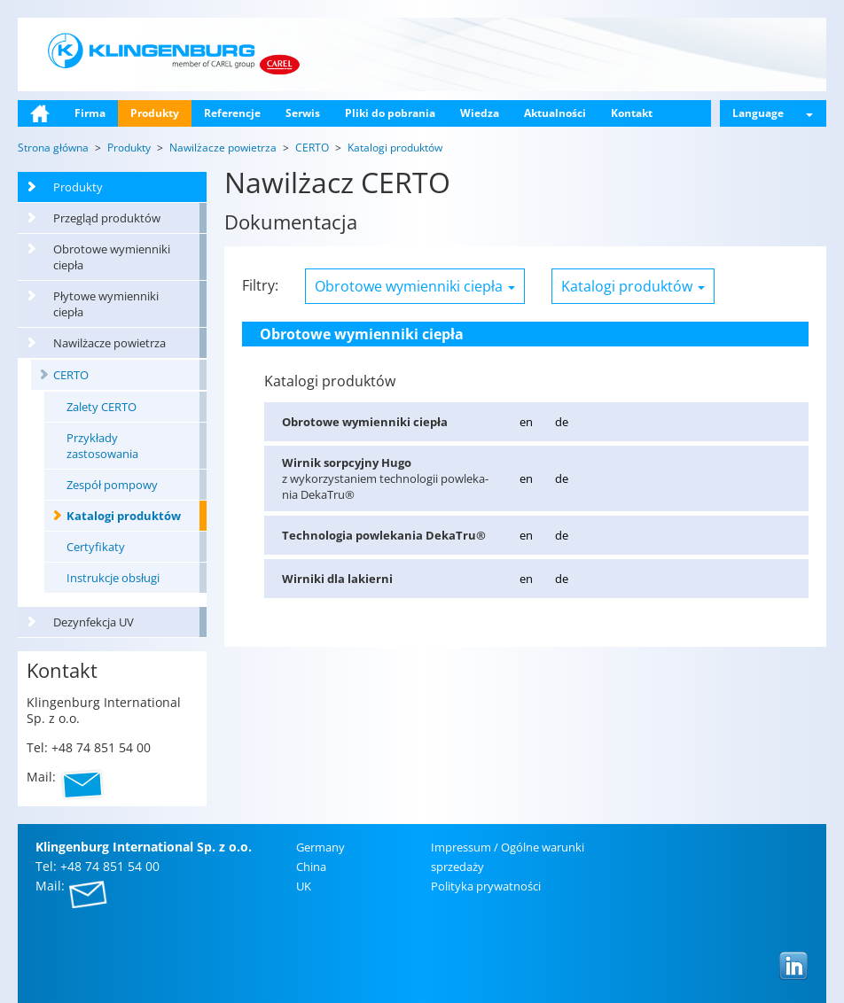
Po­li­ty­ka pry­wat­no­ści (486, 886)
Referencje (232, 113)
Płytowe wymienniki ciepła (106, 304)
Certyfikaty (95, 547)
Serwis (302, 113)
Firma (90, 113)
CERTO (71, 375)
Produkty (154, 113)
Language (772, 113)
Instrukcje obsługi (113, 578)
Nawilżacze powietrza (109, 343)
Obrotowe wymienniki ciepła (111, 257)
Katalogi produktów (123, 516)
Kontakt (632, 113)
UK (303, 886)
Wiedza (479, 113)
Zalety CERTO (101, 407)
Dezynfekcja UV (93, 622)
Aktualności (555, 113)
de (561, 422)
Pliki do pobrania (390, 113)
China (311, 867)
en (526, 422)
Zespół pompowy (112, 485)
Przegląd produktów (106, 218)
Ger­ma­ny (320, 847)
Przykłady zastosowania (102, 446)
